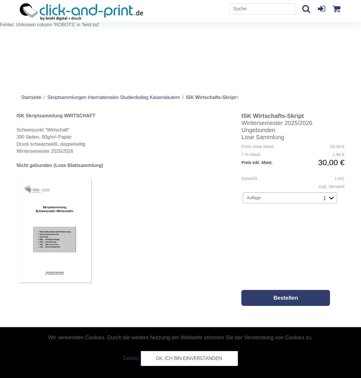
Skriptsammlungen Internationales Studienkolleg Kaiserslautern (113, 97)
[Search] (262, 8)
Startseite (31, 97)
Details (131, 358)
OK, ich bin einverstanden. (189, 358)
